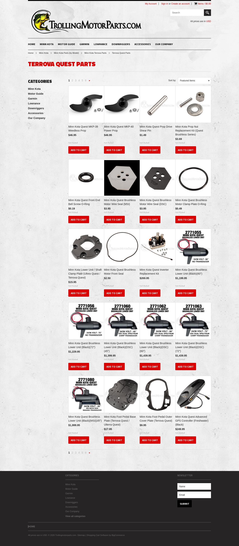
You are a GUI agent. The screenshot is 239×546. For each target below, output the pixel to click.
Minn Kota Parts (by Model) (66, 53)
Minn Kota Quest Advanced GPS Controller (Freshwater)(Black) (191, 420)
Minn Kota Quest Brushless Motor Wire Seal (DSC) (155, 202)
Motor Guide (66, 44)
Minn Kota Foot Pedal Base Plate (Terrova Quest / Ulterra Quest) (120, 420)
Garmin (84, 44)
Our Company (164, 44)
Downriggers (121, 44)
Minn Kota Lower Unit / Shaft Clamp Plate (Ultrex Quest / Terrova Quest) (85, 273)
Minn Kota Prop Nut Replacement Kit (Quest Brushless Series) (189, 130)
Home (30, 53)
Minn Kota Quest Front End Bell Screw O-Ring (84, 202)
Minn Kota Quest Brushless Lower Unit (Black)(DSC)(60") (155, 347)
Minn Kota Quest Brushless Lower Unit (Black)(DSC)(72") (191, 347)
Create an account (180, 3)
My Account (151, 3)
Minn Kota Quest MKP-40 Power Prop (119, 128)
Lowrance (100, 44)
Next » (90, 81)
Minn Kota (46, 44)
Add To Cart (79, 150)
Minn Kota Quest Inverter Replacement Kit (154, 271)
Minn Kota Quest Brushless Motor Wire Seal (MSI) (120, 202)
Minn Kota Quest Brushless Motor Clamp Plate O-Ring (191, 202)
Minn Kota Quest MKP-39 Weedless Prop (83, 128)
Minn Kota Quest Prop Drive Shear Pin (156, 128)
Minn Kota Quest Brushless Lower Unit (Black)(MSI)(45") (85, 418)
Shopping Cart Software (97, 535)
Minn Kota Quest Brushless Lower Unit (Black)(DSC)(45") (120, 347)
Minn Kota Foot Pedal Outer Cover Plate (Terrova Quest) (156, 418)
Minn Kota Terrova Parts (95, 53)
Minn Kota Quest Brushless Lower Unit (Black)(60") (191, 271)
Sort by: (172, 80)
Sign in (164, 3)
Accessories (142, 44)
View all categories (75, 516)
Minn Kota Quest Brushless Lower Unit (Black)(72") (84, 345)
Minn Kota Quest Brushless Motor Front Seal (120, 271)
